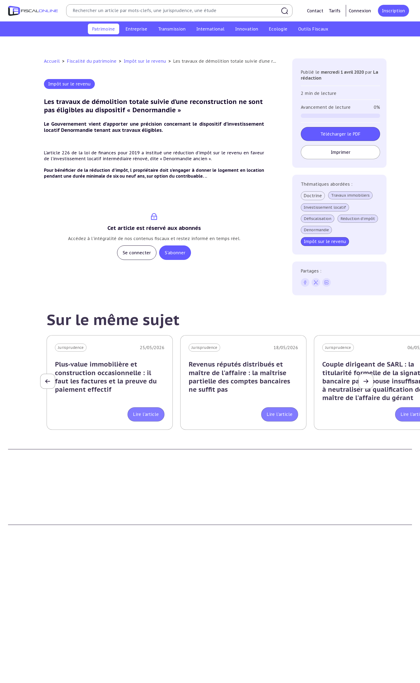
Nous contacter (125, 548)
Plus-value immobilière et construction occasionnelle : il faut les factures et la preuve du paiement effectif (106, 377)
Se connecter (137, 252)
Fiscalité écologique (132, 673)
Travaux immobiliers (350, 195)
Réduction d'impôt (357, 218)
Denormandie (316, 229)
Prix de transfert (332, 665)
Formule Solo (227, 532)
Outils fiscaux (228, 673)
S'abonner (175, 252)
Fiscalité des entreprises (137, 606)
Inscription (393, 10)
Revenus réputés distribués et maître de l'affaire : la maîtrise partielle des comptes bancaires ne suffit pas (239, 377)
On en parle (329, 673)
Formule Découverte (233, 524)
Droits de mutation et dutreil (242, 633)
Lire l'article (146, 414)
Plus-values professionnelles (241, 616)
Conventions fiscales (336, 616)
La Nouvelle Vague (44, 562)
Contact (315, 10)
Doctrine (313, 195)
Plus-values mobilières (235, 624)
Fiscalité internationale (342, 606)
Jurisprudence (71, 347)
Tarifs (334, 10)
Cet (114, 641)
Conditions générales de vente (345, 532)
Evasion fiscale (330, 641)
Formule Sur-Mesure (233, 548)
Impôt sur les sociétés (132, 616)
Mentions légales (333, 540)
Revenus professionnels (133, 624)
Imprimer (340, 152)
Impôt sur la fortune (175, 44)
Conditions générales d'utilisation (348, 524)
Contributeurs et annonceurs (138, 540)
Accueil (52, 61)
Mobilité (325, 657)
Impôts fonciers (259, 44)
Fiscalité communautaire (341, 633)
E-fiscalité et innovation (33, 673)
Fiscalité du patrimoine (92, 61)
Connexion (360, 10)
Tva (114, 633)
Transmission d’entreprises (242, 606)
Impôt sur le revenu (76, 44)
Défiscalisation (317, 218)
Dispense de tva (228, 641)
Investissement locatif (325, 207)
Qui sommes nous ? (129, 524)
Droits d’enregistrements (134, 649)
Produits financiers (345, 44)
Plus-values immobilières (125, 44)
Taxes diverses (124, 657)
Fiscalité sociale (126, 665)
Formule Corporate (232, 540)
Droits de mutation (219, 44)
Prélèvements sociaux (300, 44)
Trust (322, 649)
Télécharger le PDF (340, 134)
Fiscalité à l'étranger (336, 624)
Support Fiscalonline (130, 532)
